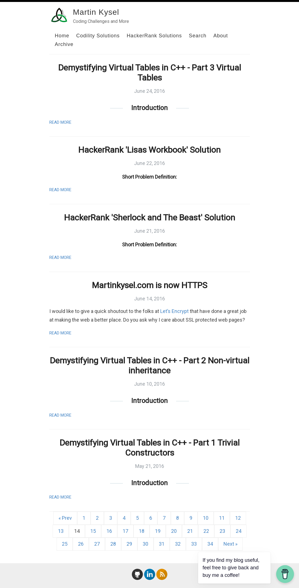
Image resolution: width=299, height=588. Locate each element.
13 (61, 531)
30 (145, 544)
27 (97, 544)
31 (161, 544)
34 (210, 544)
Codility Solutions (98, 35)
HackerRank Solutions (154, 35)
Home (62, 35)
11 (222, 518)
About (220, 35)
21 (190, 531)
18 (141, 531)
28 (113, 544)
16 (109, 531)
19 (158, 531)
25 (64, 544)
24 (238, 531)
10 (205, 518)
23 (222, 531)
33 (194, 544)
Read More (60, 122)
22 (206, 531)
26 (81, 544)
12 (238, 518)
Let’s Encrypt (174, 311)
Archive (64, 44)
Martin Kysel (96, 12)
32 (178, 544)
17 (125, 531)
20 (174, 531)
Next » (230, 544)
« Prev (65, 518)
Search (197, 35)
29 (129, 544)
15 (93, 531)
